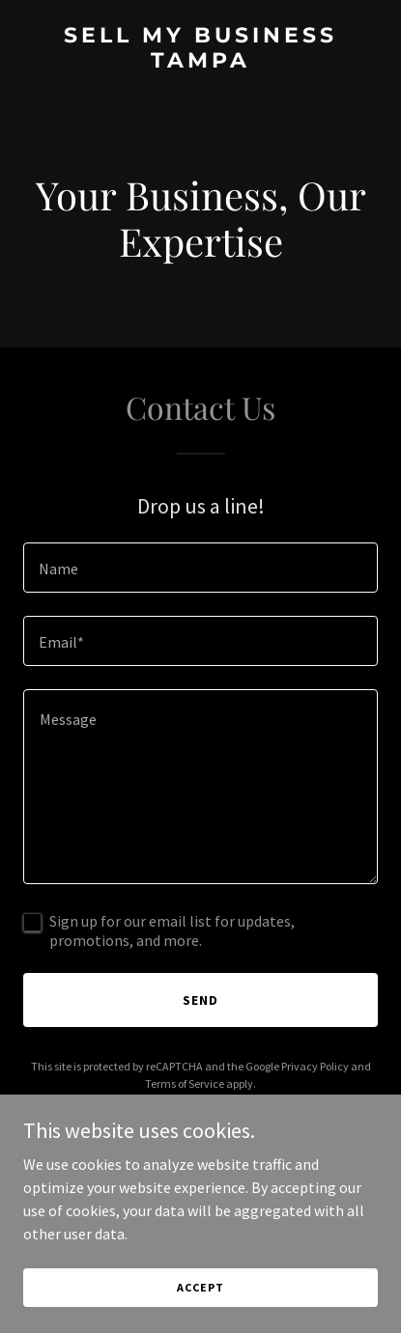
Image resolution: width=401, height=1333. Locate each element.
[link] (200, 61)
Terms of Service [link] (184, 1083)
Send (200, 1000)
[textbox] (200, 567)
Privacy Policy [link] (315, 1066)
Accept (200, 1287)
